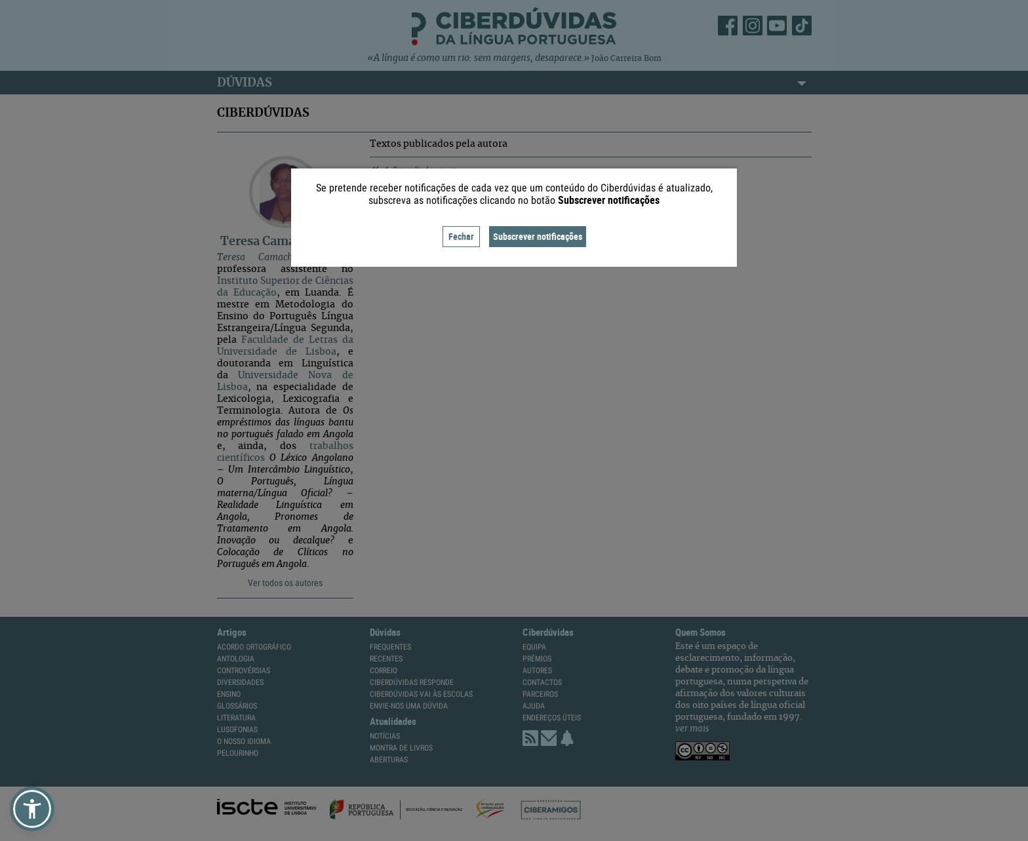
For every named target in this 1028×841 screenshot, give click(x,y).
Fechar (461, 236)
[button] (32, 809)
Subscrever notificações (537, 236)
